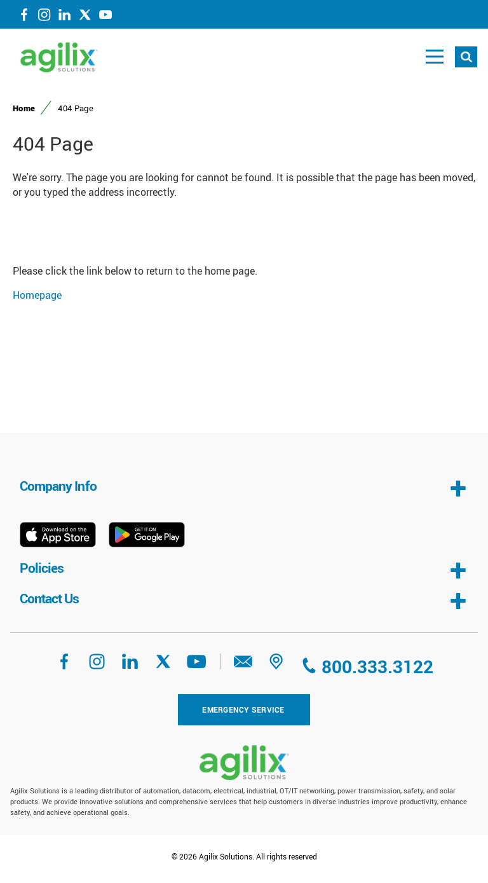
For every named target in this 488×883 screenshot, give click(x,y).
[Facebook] (24, 17)
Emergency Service (243, 709)
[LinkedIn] (64, 17)
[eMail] (243, 666)
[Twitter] (85, 17)
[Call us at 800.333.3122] (366, 667)
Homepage (37, 295)
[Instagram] (44, 17)
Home (24, 108)
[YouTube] (105, 17)
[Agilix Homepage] (244, 763)
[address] (276, 666)
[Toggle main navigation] (434, 56)
